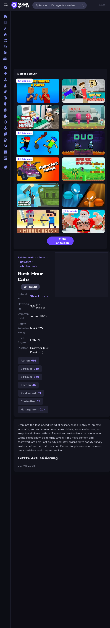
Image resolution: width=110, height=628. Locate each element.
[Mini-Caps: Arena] (38, 169)
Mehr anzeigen (59, 241)
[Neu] (5, 29)
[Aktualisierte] (5, 41)
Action (32, 257)
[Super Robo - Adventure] (83, 169)
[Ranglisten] (5, 59)
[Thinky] (5, 146)
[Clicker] (5, 92)
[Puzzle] (5, 116)
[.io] (5, 104)
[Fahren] (5, 98)
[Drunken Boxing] (83, 195)
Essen (42, 257)
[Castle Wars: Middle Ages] (38, 221)
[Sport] (5, 134)
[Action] (5, 74)
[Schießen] (5, 122)
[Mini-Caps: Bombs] (38, 143)
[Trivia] (5, 152)
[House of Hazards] (83, 91)
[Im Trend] (5, 35)
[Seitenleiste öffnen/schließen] (5, 5)
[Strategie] (5, 140)
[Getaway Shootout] (38, 195)
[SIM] (5, 128)
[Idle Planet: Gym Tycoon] (83, 221)
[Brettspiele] (5, 86)
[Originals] (5, 47)
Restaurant (24, 261)
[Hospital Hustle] (38, 117)
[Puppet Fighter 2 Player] (38, 91)
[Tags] (5, 167)
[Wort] (5, 158)
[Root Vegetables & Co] (83, 117)
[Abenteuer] (5, 68)
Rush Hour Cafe (27, 266)
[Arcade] (5, 80)
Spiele (22, 257)
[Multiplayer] (5, 53)
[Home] (5, 16)
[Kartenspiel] (5, 110)
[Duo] (83, 143)
